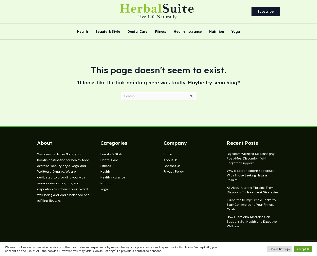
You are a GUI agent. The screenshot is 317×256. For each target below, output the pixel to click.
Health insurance (187, 32)
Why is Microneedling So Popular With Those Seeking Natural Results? (251, 175)
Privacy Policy (174, 171)
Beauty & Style (110, 32)
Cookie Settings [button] (280, 249)
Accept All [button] (303, 249)
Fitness (160, 32)
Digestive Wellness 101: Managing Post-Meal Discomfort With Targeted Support (251, 158)
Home (168, 154)
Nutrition (214, 32)
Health (85, 32)
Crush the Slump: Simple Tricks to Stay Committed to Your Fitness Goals (251, 204)
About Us (171, 160)
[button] (265, 12)
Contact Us (172, 166)
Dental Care (139, 32)
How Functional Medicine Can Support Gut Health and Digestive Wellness (252, 221)
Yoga (232, 32)
